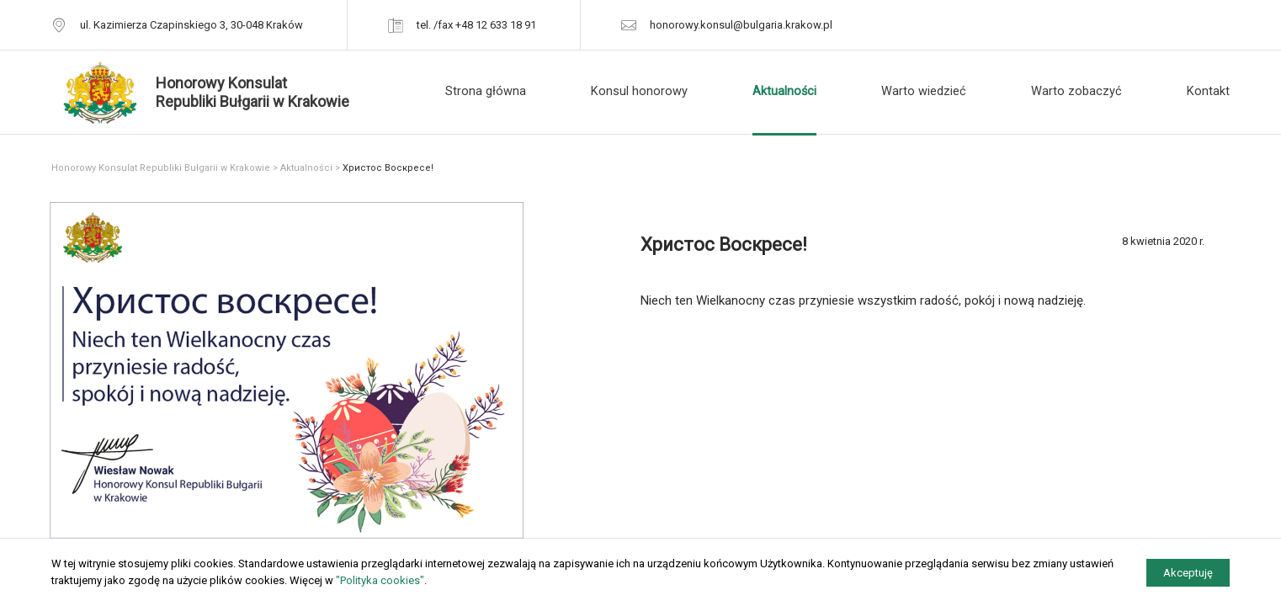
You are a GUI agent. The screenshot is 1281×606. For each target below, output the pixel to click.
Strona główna (485, 91)
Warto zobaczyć (1076, 91)
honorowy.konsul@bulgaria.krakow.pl (741, 25)
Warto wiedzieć (923, 91)
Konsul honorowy (639, 91)
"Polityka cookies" (380, 580)
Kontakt (1208, 91)
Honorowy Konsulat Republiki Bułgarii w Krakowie (160, 167)
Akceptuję (1188, 572)
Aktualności (784, 91)
